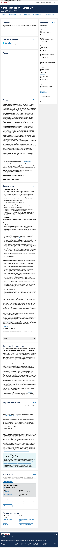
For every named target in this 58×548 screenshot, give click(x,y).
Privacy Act (5, 523)
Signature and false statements (25, 524)
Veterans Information (30, 540)
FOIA (13, 543)
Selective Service (6, 524)
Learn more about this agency (9, 33)
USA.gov (52, 543)
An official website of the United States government (11, 0)
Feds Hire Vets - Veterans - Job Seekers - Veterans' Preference (16, 451)
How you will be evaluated (38, 14)
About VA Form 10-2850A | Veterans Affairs (11, 415)
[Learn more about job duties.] (34, 100)
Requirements (27, 14)
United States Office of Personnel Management (16, 536)
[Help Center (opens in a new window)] (49, 2)
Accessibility (9, 543)
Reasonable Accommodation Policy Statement (17, 540)
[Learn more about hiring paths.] (34, 40)
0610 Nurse (42, 74)
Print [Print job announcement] (45, 10)
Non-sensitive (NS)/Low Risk (45, 87)
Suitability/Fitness (43, 92)
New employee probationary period (26, 521)
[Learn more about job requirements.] (34, 186)
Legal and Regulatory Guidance (40, 540)
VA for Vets (30, 392)
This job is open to (12, 14)
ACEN (20, 237)
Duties (20, 14)
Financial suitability (6, 521)
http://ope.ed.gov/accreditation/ (8, 321)
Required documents (50, 14)
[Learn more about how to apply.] (34, 474)
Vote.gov (55, 543)
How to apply (4, 17)
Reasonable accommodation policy (26, 523)
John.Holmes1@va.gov (8, 494)
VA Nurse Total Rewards (26, 161)
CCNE (13, 239)
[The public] (11, 44)
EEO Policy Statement (5, 540)
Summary (4, 14)
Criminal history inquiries (7, 519)
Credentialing (42, 91)
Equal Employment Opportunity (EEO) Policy (26, 520)
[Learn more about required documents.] (34, 402)
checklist (28, 420)
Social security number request (8, 525)
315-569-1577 (6, 491)
